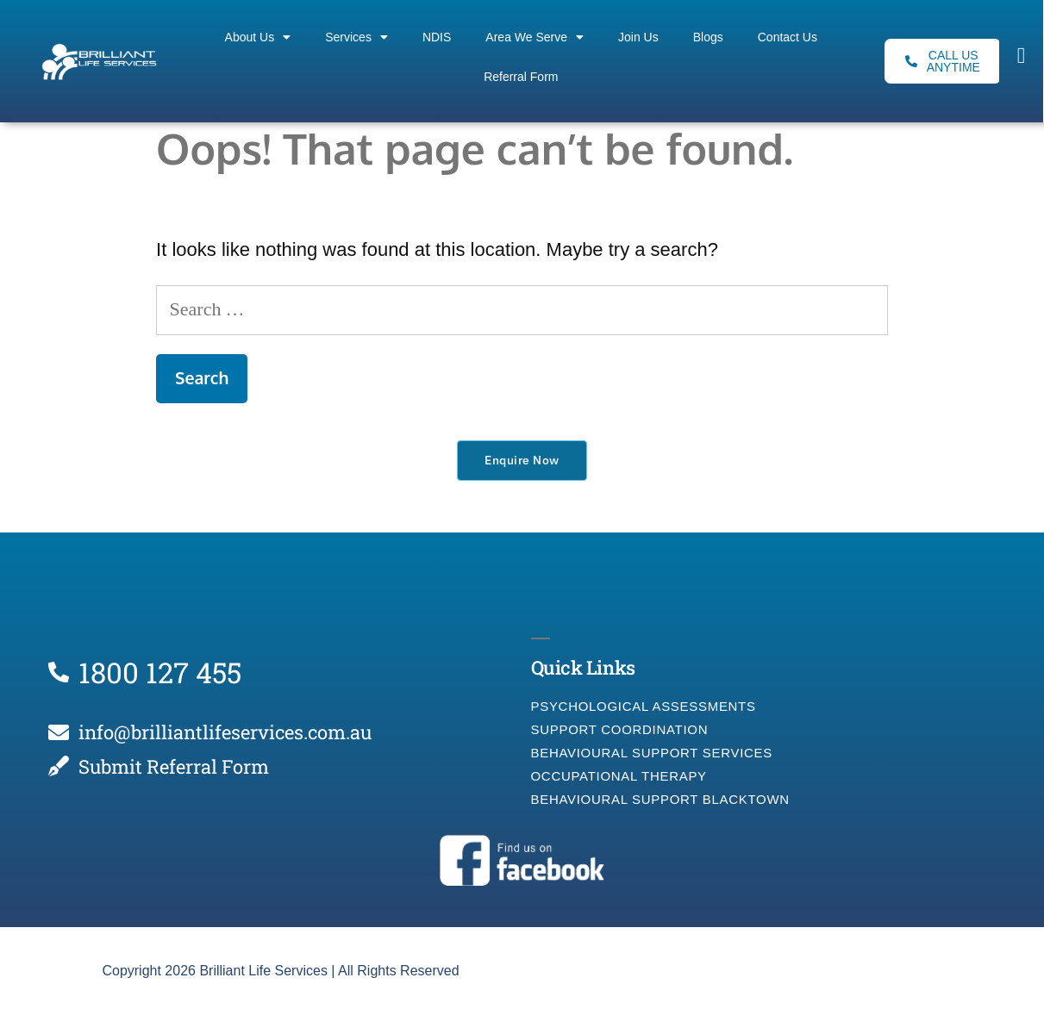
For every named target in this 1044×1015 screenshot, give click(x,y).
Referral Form (521, 77)
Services (356, 37)
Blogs (708, 37)
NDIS (436, 37)
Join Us (638, 37)
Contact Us (787, 37)
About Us (258, 37)
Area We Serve (534, 37)
